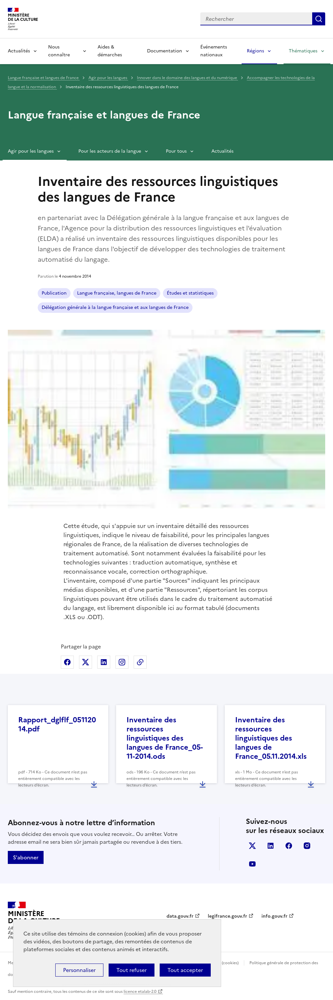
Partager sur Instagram (121, 662)
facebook (288, 845)
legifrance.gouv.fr (227, 916)
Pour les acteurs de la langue (109, 151)
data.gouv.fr (179, 916)
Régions (255, 51)
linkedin (270, 845)
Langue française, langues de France (116, 293)
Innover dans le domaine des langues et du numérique (187, 78)
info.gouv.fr (274, 916)
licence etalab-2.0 (140, 991)
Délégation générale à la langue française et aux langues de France (115, 307)
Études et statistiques (190, 293)
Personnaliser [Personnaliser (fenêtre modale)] (79, 970)
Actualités (19, 51)
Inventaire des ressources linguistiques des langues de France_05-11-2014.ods (165, 738)
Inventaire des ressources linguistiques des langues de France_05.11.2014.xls (271, 738)
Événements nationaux (213, 51)
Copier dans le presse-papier (140, 662)
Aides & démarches (110, 51)
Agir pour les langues (108, 78)
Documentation (164, 51)
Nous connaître (59, 51)
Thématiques (303, 51)
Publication (54, 293)
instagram (306, 845)
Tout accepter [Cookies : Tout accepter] (185, 970)
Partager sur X (85, 662)
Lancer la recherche (318, 18)
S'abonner (25, 857)
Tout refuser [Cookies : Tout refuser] (131, 970)
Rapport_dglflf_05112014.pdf (57, 724)
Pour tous (176, 151)
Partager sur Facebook (67, 662)
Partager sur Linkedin (103, 662)
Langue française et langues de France (44, 78)
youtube (252, 863)
